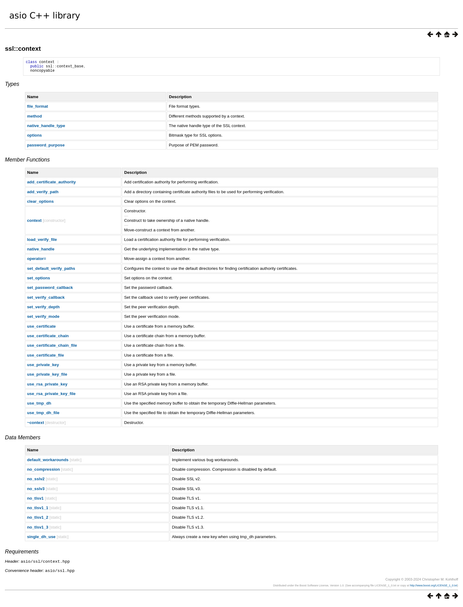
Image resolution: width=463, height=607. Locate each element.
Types (12, 87)
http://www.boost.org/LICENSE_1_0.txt (433, 587)
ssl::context (23, 48)
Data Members (22, 440)
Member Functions (27, 162)
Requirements (22, 554)
